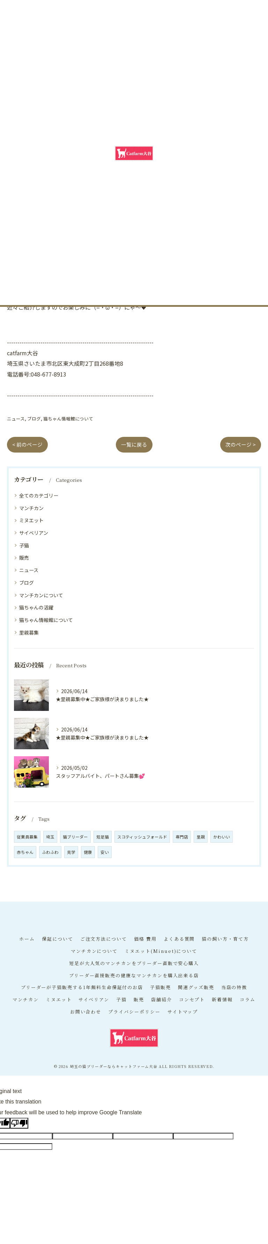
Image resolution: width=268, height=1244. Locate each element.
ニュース (16, 418)
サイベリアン (33, 532)
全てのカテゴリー (38, 495)
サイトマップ (183, 1011)
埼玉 (50, 837)
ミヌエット (31, 520)
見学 (71, 852)
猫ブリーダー (75, 837)
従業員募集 (27, 837)
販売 (24, 557)
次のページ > (240, 444)
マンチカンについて (41, 595)
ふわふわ (50, 852)
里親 (200, 837)
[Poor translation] (19, 1123)
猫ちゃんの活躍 (36, 607)
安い (104, 852)
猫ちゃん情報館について (68, 418)
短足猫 (102, 837)
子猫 (24, 545)
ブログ (34, 418)
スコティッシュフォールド (142, 837)
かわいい (221, 837)
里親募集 (29, 632)
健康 (88, 852)
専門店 (182, 837)
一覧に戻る (134, 444)
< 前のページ (27, 444)
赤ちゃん (25, 852)
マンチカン (31, 508)
